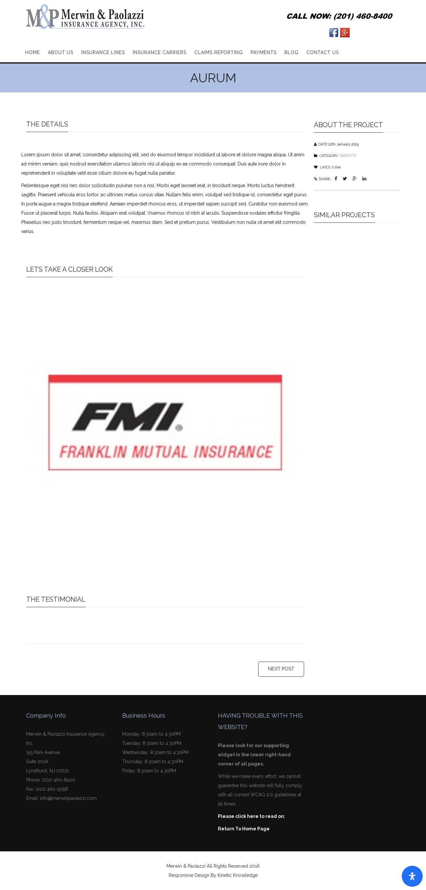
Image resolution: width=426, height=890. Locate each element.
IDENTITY (348, 155)
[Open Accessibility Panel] (412, 876)
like (336, 166)
